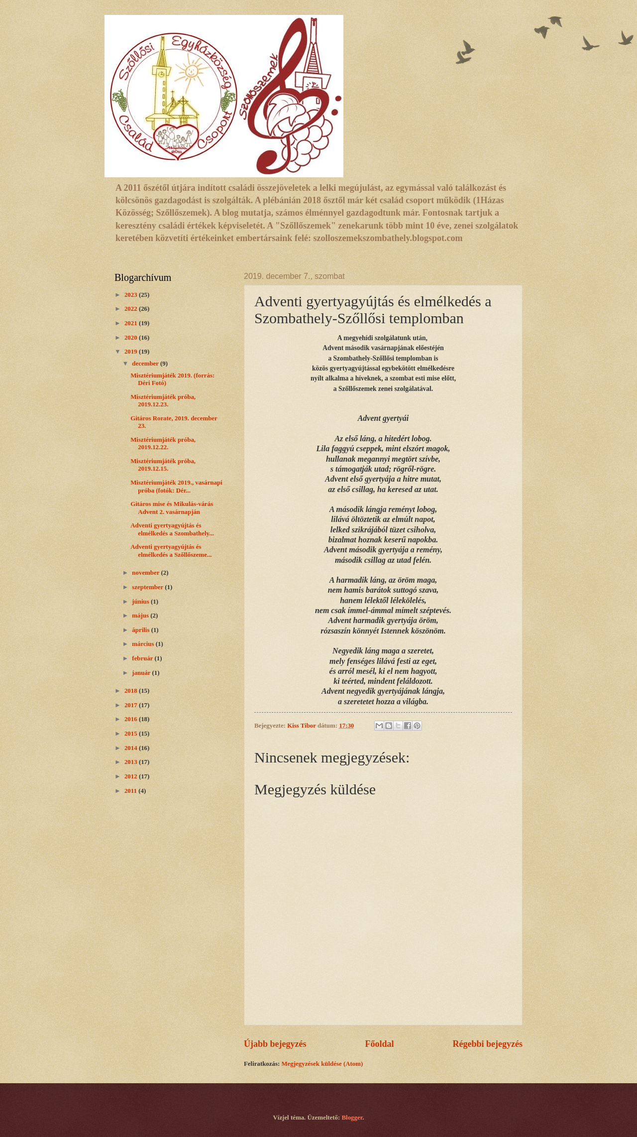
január (142, 672)
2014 (131, 748)
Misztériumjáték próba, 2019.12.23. (163, 400)
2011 (131, 790)
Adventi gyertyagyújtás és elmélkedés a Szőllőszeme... (171, 550)
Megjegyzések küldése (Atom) (322, 1063)
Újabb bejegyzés (275, 1044)
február (143, 658)
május (141, 615)
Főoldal (379, 1044)
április (141, 630)
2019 (131, 351)
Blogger (352, 1117)
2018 (131, 690)
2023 (131, 294)
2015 (131, 733)
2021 (131, 323)
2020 (131, 337)
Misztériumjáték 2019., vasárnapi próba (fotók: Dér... (176, 486)
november (146, 572)
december (146, 363)
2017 (131, 705)
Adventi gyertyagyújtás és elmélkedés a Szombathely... (172, 529)
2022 (131, 308)
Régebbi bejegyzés (487, 1044)
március (143, 643)
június (141, 601)
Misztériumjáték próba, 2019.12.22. (163, 443)
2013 (131, 761)
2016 (131, 719)
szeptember (148, 587)
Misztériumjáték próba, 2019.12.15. (163, 465)
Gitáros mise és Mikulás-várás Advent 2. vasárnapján (171, 508)
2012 (131, 776)
